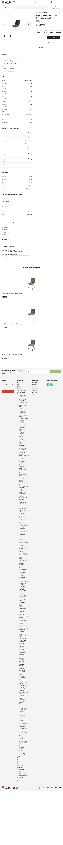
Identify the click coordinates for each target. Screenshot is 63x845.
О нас (33, 395)
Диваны (19, 387)
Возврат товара (21, 795)
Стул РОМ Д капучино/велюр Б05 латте (12, 293)
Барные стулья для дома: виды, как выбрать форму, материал (23, 407)
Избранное (59, 12)
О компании (31, 2)
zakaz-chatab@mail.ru (7, 387)
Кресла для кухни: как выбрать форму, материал (23, 639)
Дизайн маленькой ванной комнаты (23, 491)
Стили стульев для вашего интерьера (23, 759)
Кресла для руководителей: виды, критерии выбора (23, 645)
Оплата (42, 2)
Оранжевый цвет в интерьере (22, 677)
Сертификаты (21, 820)
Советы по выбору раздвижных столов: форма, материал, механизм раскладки (23, 732)
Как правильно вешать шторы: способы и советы (23, 566)
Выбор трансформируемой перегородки (24, 463)
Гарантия (19, 797)
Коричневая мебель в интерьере (22, 633)
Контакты (47, 2)
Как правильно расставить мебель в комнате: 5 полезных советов (23, 582)
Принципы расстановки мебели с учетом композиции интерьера (22, 693)
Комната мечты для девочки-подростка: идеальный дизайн (23, 619)
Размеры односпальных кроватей (23, 712)
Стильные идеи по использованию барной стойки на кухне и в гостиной (23, 766)
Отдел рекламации (22, 814)
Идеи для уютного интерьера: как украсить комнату (23, 514)
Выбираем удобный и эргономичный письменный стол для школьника (23, 455)
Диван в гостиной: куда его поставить (23, 478)
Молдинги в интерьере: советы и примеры (22, 672)
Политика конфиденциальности (23, 817)
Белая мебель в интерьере (23, 431)
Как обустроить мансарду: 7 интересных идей (23, 542)
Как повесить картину (22, 554)
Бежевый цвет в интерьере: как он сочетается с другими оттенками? (23, 425)
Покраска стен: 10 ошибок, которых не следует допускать (23, 684)
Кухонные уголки (21, 391)
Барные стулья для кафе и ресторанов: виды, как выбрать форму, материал (23, 416)
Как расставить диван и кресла (23, 588)
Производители (21, 393)
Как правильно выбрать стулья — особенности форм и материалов (23, 573)
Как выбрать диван (22, 523)
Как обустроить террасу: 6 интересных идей (23, 549)
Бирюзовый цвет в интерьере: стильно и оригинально (22, 437)
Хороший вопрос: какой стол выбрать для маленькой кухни (23, 790)
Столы (18, 382)
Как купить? (35, 382)
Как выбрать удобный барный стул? (22, 536)
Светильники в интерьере (23, 716)
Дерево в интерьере (22, 473)
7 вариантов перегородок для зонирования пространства (23, 399)
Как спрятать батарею (22, 604)
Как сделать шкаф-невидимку (22, 593)
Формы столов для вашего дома (23, 783)
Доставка (37, 2)
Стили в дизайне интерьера (22, 754)
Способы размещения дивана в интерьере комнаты (22, 747)
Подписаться (55, 372)
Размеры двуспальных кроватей (22, 707)
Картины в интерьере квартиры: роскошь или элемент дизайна (22, 610)
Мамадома (28, 114)
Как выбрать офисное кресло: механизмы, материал (22, 529)
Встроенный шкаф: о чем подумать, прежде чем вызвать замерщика (22, 445)
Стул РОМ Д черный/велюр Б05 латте (12, 354)
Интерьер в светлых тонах (23, 520)
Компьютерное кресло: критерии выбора (23, 627)
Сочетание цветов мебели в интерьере (23, 741)
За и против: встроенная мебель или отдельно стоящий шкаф (23, 506)
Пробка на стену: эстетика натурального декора (23, 701)
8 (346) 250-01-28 (57, 2)
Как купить (20, 803)
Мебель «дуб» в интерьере (23, 666)
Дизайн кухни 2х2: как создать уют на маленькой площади (23, 485)
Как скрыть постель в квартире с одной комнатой (23, 599)
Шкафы (19, 389)
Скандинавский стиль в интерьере (23, 724)
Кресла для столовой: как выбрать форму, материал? (23, 652)
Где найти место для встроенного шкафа (23, 469)
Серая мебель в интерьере (23, 720)
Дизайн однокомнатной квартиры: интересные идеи (23, 498)
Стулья (18, 385)
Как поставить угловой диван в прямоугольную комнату (23, 559)
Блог (18, 394)
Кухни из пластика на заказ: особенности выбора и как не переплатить (23, 660)
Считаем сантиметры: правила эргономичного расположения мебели (23, 776)
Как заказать (20, 801)
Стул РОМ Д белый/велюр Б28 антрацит (13, 324)
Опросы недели (21, 812)
